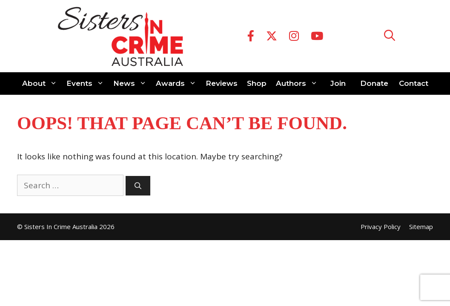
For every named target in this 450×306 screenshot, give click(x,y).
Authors (299, 83)
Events (87, 83)
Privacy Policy (381, 226)
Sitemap (421, 226)
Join (338, 83)
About (42, 83)
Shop (257, 83)
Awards (178, 83)
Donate (374, 83)
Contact (413, 83)
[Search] (138, 186)
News (132, 83)
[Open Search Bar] (389, 36)
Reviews (222, 83)
